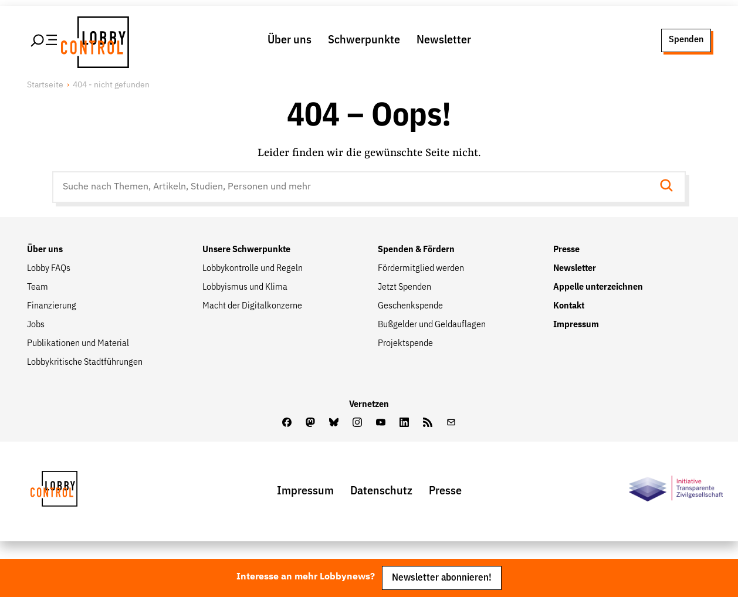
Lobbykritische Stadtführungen (85, 362)
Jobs (36, 325)
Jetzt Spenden (404, 287)
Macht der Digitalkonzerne (252, 306)
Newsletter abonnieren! (442, 578)
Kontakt (568, 306)
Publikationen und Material (78, 343)
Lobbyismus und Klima (244, 287)
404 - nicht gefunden (111, 85)
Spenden (686, 40)
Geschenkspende (410, 306)
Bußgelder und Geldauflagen (432, 325)
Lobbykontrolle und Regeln (252, 268)
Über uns (290, 40)
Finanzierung (51, 306)
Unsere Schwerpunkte (246, 250)
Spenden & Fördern (416, 250)
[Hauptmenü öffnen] (44, 40)
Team (37, 287)
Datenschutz (381, 491)
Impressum (576, 325)
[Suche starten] (670, 186)
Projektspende (405, 343)
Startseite (45, 85)
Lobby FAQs (48, 268)
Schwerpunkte (364, 40)
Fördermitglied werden (421, 268)
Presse (566, 250)
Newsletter (444, 40)
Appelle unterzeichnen (598, 287)
